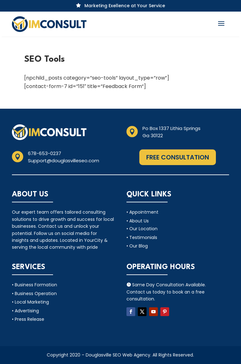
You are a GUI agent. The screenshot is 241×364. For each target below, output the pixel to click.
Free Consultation (177, 157)
